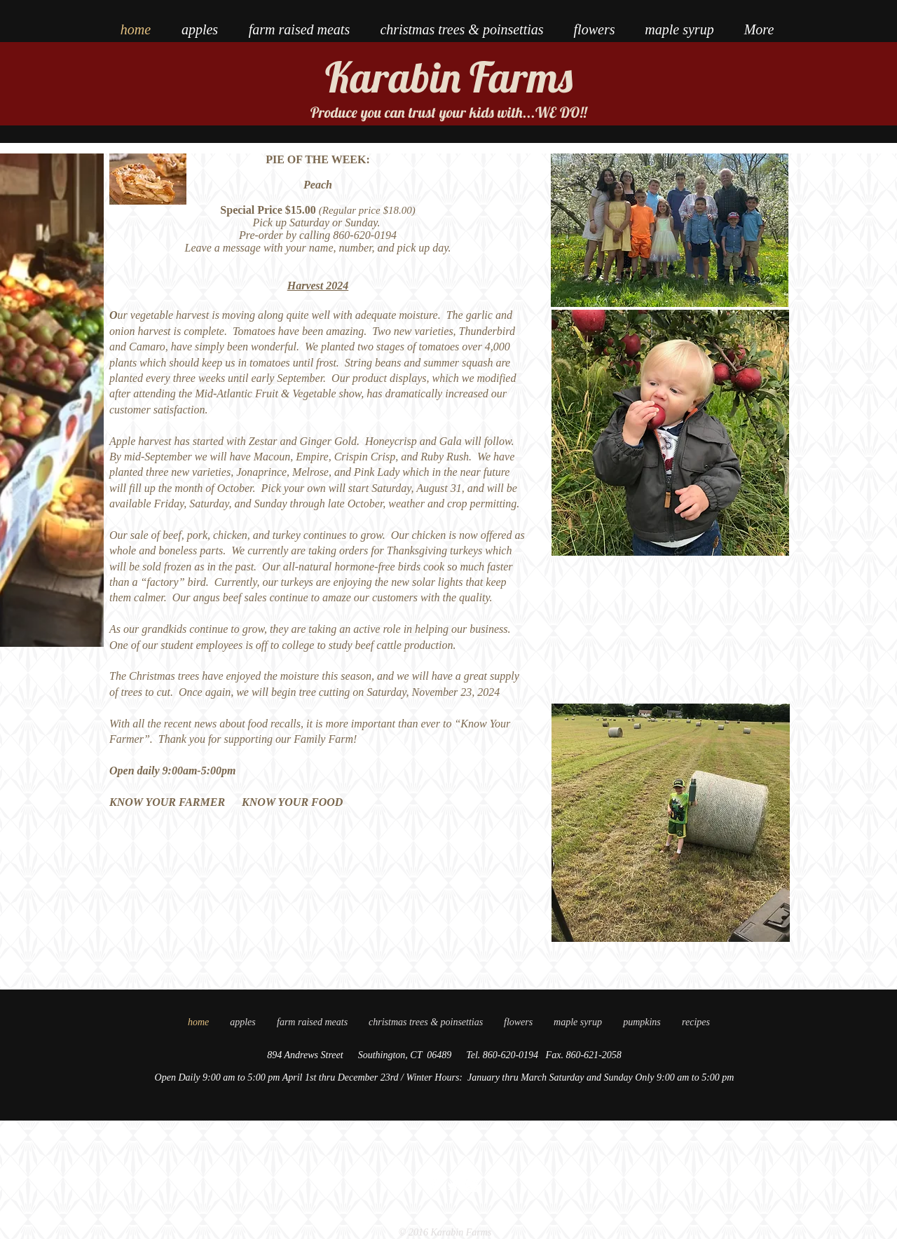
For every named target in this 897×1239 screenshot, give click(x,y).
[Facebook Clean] (433, 1185)
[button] (695, 1021)
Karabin (392, 76)
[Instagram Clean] (471, 1185)
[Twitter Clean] (452, 1185)
